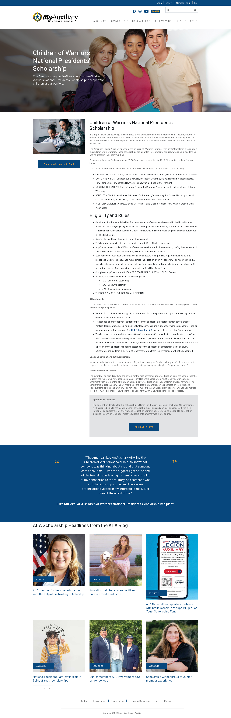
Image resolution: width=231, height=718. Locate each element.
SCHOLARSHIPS (140, 20)
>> (50, 686)
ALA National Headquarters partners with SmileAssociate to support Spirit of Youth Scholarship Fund (170, 607)
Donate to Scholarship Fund (59, 164)
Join (159, 2)
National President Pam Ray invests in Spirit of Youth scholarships (58, 676)
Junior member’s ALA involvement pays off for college (114, 676)
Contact (84, 698)
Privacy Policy (117, 698)
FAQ (196, 2)
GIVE (192, 20)
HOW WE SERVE (118, 20)
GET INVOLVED (162, 20)
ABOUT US (98, 20)
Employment (99, 698)
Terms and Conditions (139, 698)
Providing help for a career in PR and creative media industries (115, 591)
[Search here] (181, 10)
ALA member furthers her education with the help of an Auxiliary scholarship (59, 591)
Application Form (144, 426)
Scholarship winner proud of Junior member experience (171, 676)
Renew (168, 2)
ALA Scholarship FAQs (142, 329)
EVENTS (180, 20)
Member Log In (183, 2)
